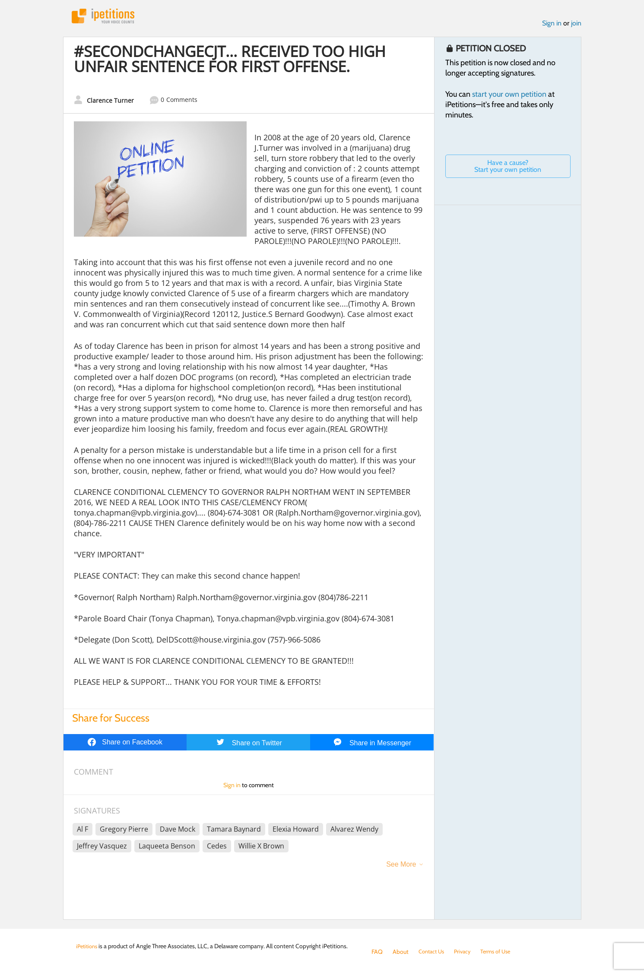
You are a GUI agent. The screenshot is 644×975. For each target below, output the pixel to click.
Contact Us (433, 952)
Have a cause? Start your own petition (507, 168)
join (576, 25)
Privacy (466, 952)
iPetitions (107, 17)
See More (401, 866)
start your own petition (509, 96)
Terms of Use (502, 952)
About (401, 952)
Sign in (552, 25)
